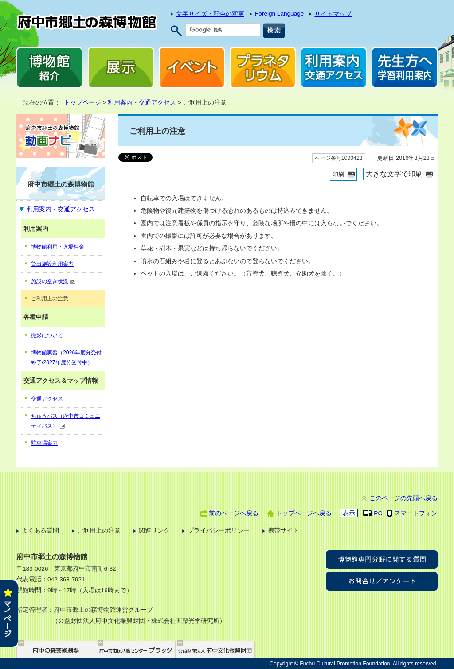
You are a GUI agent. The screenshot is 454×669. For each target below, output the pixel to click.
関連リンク (154, 530)
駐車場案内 (44, 443)
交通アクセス (47, 399)
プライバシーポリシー (219, 530)
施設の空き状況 (53, 281)
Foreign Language (279, 13)
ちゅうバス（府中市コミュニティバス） (65, 421)
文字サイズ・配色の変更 (210, 14)
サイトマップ (333, 14)
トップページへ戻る (304, 513)
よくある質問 (40, 530)
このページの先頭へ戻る (403, 498)
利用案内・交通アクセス (142, 102)
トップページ (82, 102)
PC (378, 513)
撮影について (47, 335)
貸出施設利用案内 (52, 264)
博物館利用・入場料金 (57, 247)
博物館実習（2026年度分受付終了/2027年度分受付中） (66, 358)
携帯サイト (283, 530)
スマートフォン (416, 513)
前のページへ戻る (233, 513)
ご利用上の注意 (99, 530)
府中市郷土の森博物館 (60, 184)
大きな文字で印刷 (394, 174)
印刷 (338, 174)
